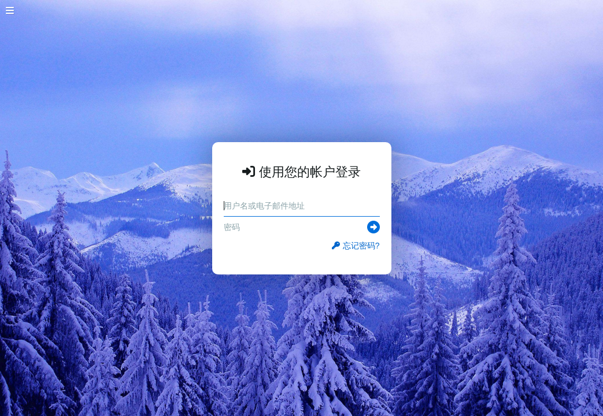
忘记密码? (356, 245)
